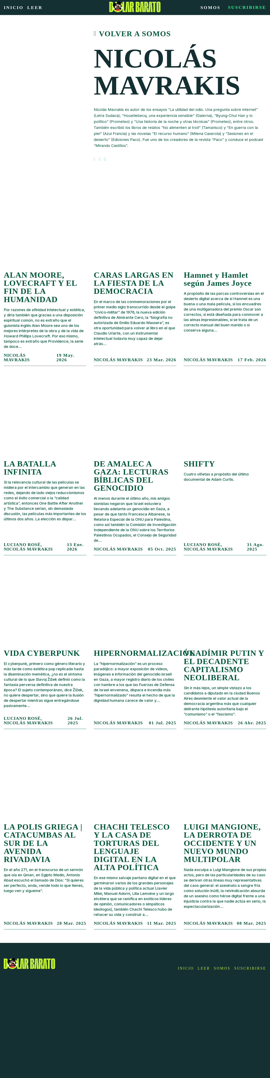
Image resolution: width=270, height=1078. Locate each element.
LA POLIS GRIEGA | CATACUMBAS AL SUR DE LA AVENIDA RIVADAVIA (43, 843)
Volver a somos (135, 34)
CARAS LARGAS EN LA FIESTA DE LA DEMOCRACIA (133, 283)
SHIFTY (199, 463)
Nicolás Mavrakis (17, 357)
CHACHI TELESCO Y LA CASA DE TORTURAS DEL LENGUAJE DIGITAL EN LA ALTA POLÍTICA (132, 847)
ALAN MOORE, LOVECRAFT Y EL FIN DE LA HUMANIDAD (40, 287)
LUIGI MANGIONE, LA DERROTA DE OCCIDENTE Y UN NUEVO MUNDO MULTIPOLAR (222, 843)
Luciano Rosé (22, 544)
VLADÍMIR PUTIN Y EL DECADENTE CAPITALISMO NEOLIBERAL (224, 665)
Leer (34, 7)
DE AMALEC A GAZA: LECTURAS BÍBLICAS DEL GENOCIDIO (131, 476)
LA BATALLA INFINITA (30, 467)
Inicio (13, 7)
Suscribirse (247, 7)
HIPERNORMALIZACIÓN (144, 653)
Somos (210, 7)
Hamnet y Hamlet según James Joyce (218, 279)
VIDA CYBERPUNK (42, 653)
